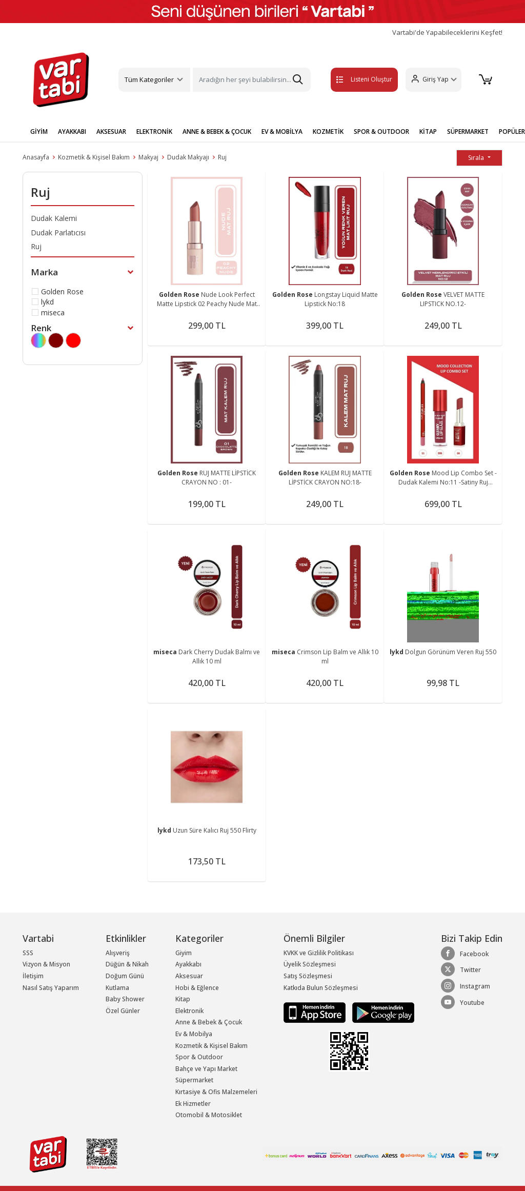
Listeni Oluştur (353, 79)
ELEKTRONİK (154, 131)
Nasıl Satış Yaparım (51, 987)
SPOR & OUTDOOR (381, 131)
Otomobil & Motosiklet (208, 1115)
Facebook (465, 953)
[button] (432, 80)
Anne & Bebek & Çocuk (208, 1022)
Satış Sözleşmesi (308, 976)
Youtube (462, 1002)
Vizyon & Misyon (46, 964)
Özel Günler (123, 1010)
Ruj (222, 157)
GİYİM (39, 131)
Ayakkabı (188, 964)
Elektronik (189, 1010)
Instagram (465, 986)
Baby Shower (125, 999)
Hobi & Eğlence (197, 987)
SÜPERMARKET (468, 131)
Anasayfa (36, 157)
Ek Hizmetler (193, 1103)
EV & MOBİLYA (281, 131)
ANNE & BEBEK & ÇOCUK (217, 131)
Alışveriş (118, 952)
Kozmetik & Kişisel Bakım (94, 157)
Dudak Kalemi (54, 218)
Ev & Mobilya (193, 1033)
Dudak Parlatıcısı (58, 232)
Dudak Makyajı (188, 157)
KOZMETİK (328, 131)
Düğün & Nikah (127, 964)
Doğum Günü (125, 976)
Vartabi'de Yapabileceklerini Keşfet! (447, 32)
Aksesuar (189, 976)
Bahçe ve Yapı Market (206, 1068)
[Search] (251, 80)
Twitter (461, 969)
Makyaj (148, 157)
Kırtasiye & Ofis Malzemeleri (216, 1091)
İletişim (33, 976)
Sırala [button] (477, 157)
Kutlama (117, 987)
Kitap (182, 999)
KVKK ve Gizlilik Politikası (319, 952)
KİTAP (428, 131)
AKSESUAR (111, 131)
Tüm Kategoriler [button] (149, 79)
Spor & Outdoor (199, 1057)
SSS (28, 952)
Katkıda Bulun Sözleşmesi (321, 987)
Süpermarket (194, 1080)
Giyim (183, 952)
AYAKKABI (72, 131)
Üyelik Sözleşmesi (310, 964)
